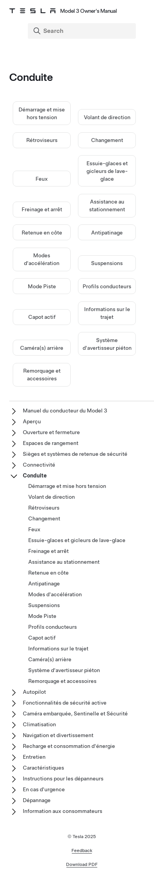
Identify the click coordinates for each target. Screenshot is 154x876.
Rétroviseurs (42, 140)
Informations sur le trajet (58, 648)
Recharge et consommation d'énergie (69, 746)
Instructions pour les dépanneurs (63, 778)
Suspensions (107, 263)
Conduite (35, 475)
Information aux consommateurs (62, 811)
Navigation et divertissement (58, 735)
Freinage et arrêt (42, 209)
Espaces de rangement (50, 443)
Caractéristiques (43, 768)
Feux (42, 179)
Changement (107, 140)
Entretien (34, 757)
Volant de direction (107, 117)
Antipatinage (107, 232)
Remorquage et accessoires (62, 681)
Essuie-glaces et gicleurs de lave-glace (107, 171)
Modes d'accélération (55, 594)
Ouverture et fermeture (51, 432)
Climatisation (39, 724)
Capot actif (42, 317)
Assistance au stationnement (64, 562)
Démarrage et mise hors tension (67, 486)
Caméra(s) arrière (41, 348)
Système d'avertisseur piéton (64, 670)
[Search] (82, 31)
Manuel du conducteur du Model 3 (65, 410)
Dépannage (37, 800)
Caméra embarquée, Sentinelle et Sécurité (75, 713)
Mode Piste (42, 286)
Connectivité (39, 465)
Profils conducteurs (107, 286)
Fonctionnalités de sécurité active (65, 703)
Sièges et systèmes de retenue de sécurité (75, 454)
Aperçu (32, 421)
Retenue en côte (42, 232)
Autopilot (34, 692)
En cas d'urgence (44, 789)
